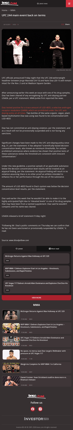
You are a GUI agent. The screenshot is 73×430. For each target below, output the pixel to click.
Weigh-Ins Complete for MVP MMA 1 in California (41, 364)
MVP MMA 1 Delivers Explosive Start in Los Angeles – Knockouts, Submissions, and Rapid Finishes (43, 325)
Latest (19, 249)
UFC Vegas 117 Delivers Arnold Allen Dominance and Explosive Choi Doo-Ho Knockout (42, 339)
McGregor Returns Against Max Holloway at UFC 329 (27, 256)
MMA (7, 261)
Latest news (43, 4)
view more (36, 297)
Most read (54, 249)
